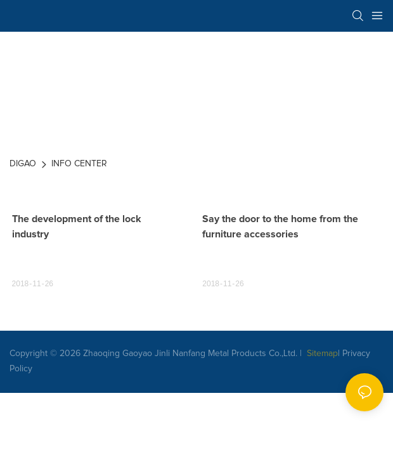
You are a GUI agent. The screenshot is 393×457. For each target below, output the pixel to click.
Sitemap (321, 353)
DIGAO (23, 163)
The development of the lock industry (76, 226)
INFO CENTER (79, 163)
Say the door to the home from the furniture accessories (280, 226)
